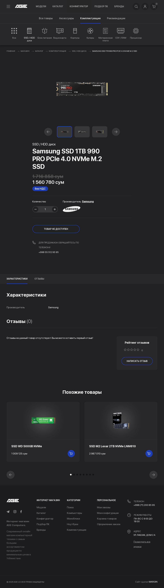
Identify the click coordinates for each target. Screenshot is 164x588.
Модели (41, 6)
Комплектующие (57, 51)
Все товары (46, 18)
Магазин (25, 51)
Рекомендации (116, 18)
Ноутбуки (72, 524)
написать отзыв (137, 361)
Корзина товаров (107, 518)
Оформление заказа (108, 524)
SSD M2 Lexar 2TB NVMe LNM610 (112, 446)
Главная (11, 51)
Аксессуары (66, 18)
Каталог (58, 6)
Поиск (70, 507)
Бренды (119, 6)
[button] (48, 132)
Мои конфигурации (108, 512)
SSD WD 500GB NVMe (26, 446)
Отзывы (39, 279)
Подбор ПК (101, 6)
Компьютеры (74, 512)
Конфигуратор (79, 6)
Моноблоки (73, 518)
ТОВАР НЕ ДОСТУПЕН (56, 229)
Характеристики (17, 279)
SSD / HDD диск (79, 51)
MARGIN (153, 581)
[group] (14, 33)
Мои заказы (103, 507)
